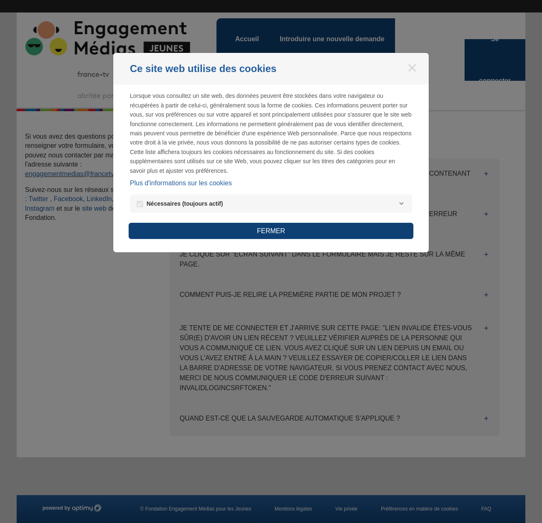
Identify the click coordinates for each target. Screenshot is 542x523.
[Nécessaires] (401, 204)
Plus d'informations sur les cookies (181, 183)
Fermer (271, 230)
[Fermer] (412, 68)
